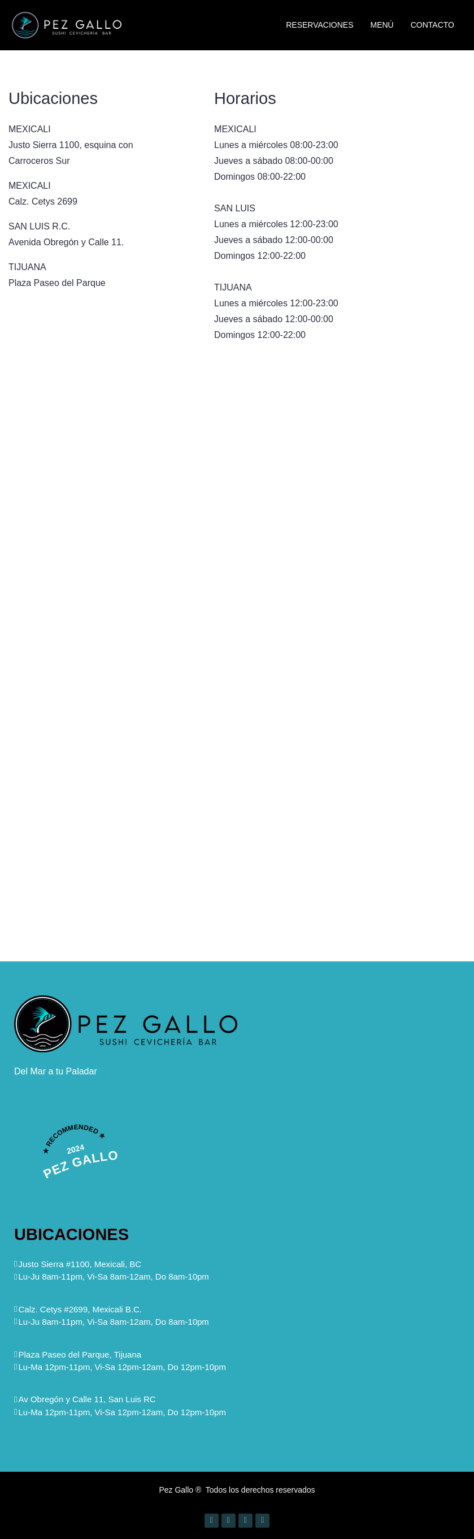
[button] (111, 1276)
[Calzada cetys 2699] (116, 820)
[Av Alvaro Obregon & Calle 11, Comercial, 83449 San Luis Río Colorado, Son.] (359, 530)
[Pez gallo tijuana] (359, 820)
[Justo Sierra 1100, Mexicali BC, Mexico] (116, 530)
